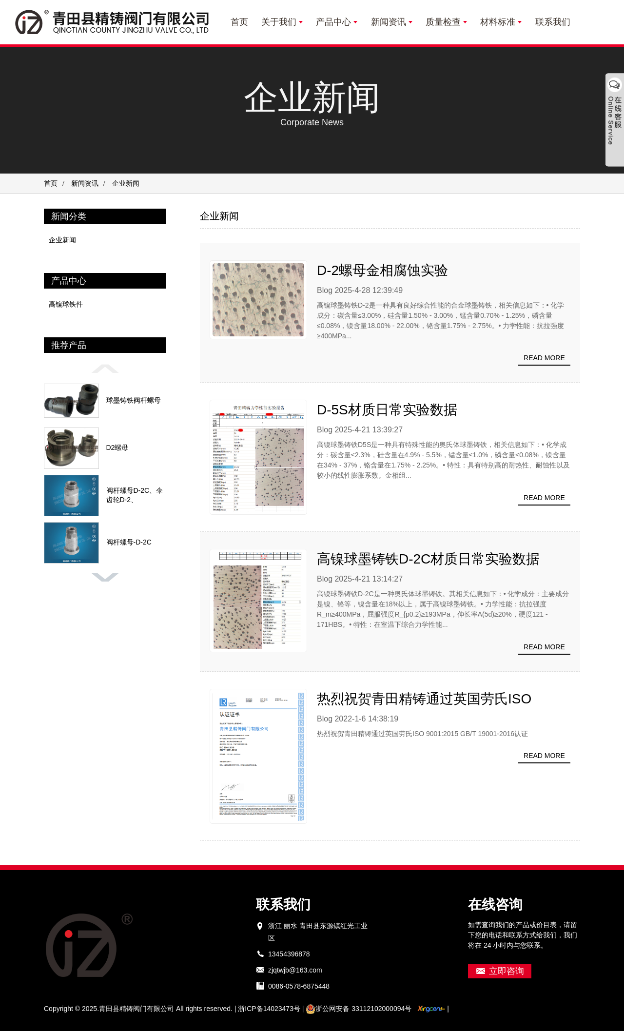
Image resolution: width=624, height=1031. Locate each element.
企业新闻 (62, 240)
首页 (51, 183)
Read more (544, 358)
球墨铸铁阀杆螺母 (133, 400)
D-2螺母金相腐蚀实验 (382, 270)
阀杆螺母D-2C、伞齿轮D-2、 (134, 495)
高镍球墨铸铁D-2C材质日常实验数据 (428, 558)
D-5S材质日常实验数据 (387, 409)
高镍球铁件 (66, 304)
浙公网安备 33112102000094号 (358, 1008)
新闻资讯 (84, 183)
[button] (105, 368)
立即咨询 (506, 971)
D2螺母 (117, 447)
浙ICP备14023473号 (269, 1008)
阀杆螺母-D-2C (129, 542)
